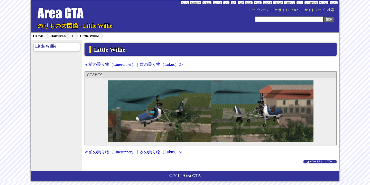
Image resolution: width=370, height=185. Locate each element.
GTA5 (323, 2)
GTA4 (267, 2)
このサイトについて (287, 10)
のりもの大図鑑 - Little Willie (75, 26)
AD (241, 2)
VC (226, 2)
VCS (258, 2)
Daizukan (58, 36)
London (195, 2)
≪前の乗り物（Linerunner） (110, 64)
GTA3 (217, 2)
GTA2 (207, 2)
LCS (249, 2)
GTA (185, 2)
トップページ (258, 10)
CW (300, 2)
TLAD (278, 2)
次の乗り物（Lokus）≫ (161, 64)
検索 (330, 10)
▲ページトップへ (320, 161)
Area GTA (192, 175)
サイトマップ (314, 10)
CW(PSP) (311, 2)
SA (233, 2)
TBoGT (289, 2)
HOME (39, 36)
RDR (334, 2)
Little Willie (89, 36)
